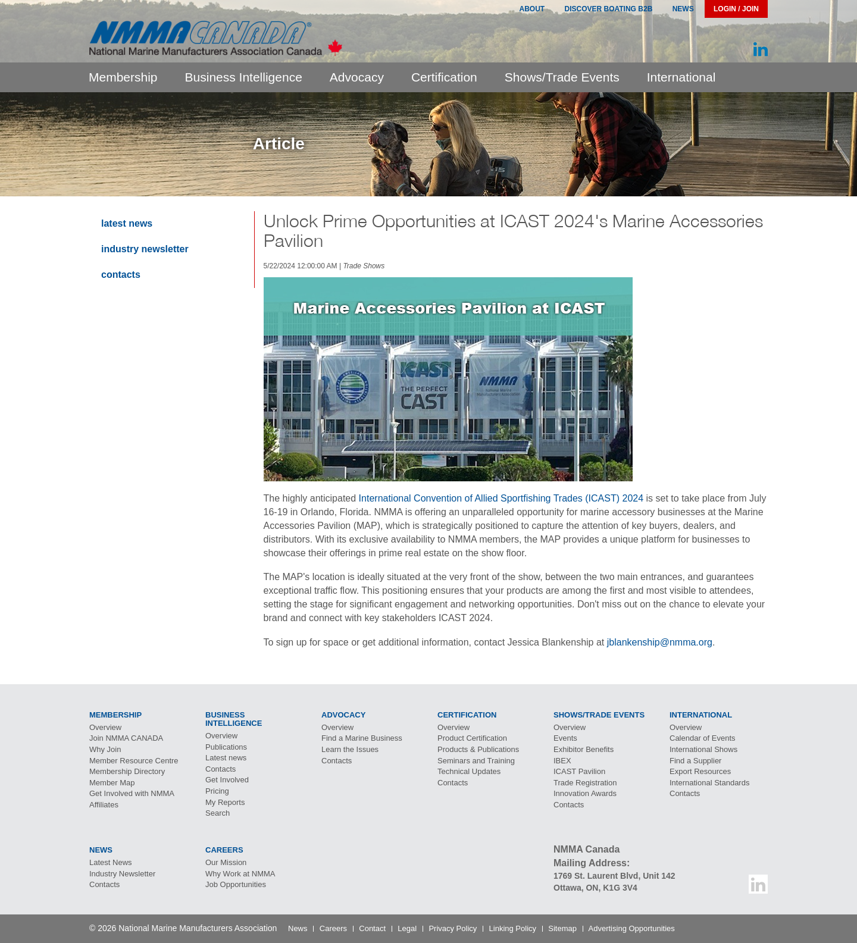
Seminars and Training (476, 760)
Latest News (126, 223)
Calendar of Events (703, 738)
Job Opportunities (235, 884)
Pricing (217, 791)
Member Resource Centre (134, 760)
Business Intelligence (243, 77)
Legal (407, 928)
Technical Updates (469, 771)
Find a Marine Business (361, 738)
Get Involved (227, 779)
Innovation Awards (585, 793)
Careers (333, 928)
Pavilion (579, 771)
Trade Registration (585, 782)
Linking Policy (513, 928)
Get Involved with (131, 793)
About (532, 9)
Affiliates (103, 804)
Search (217, 813)
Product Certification (472, 738)
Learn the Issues (350, 749)
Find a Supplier (695, 760)
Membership (123, 77)
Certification (444, 77)
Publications (226, 747)
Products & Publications (478, 749)
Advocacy (357, 77)
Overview (105, 727)
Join (126, 738)
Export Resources (700, 771)
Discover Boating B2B (609, 9)
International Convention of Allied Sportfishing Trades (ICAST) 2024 (501, 498)
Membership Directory (127, 771)
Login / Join (736, 9)
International (681, 77)
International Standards (709, 782)
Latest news (225, 757)
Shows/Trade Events (562, 77)
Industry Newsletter (145, 249)
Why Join (105, 749)
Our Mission (225, 862)
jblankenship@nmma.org (659, 642)
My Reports (225, 802)
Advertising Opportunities (632, 928)
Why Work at (240, 873)
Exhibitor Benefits (583, 749)
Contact (372, 928)
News (683, 9)
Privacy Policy (452, 928)
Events (565, 738)
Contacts (120, 275)
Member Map (112, 782)
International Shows (703, 749)
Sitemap (562, 928)
